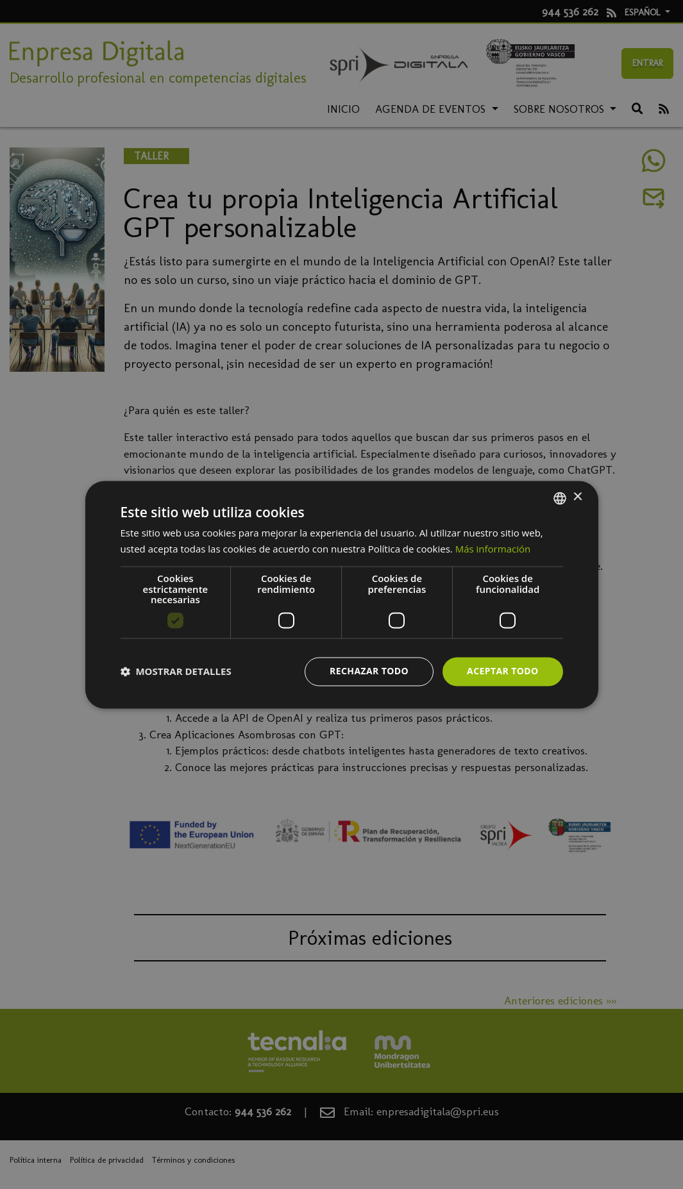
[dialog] (341, 594)
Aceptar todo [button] (502, 671)
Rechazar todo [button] (369, 671)
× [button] (577, 497)
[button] (176, 672)
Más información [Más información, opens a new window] (492, 548)
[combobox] (559, 498)
